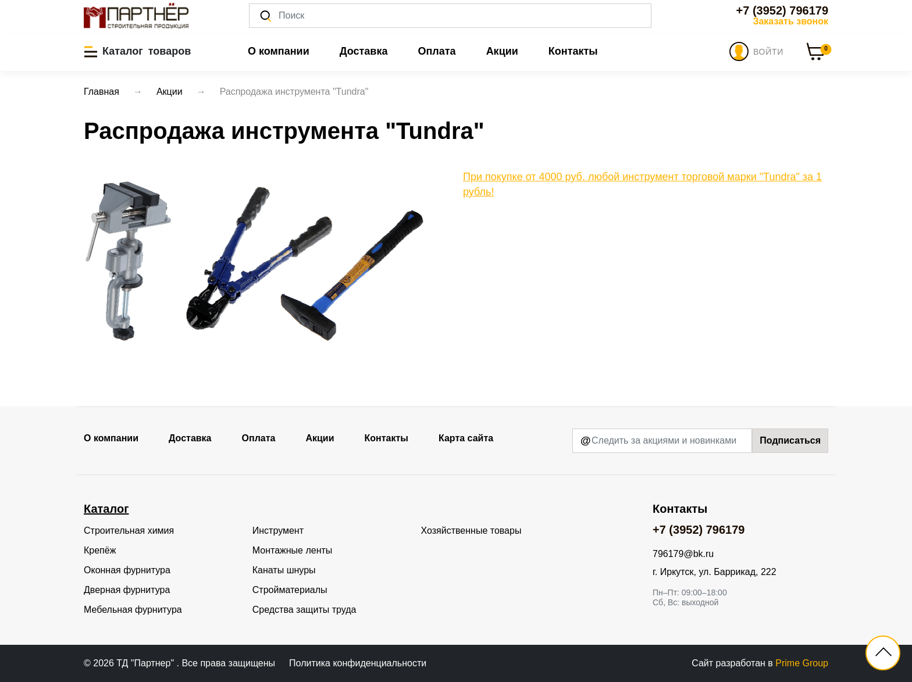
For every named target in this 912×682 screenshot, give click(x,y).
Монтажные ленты (292, 550)
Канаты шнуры (284, 570)
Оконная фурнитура (127, 570)
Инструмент (278, 530)
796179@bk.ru (683, 554)
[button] (137, 51)
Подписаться (790, 440)
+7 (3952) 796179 (782, 10)
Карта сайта (466, 438)
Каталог (106, 508)
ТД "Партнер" (146, 663)
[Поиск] (450, 15)
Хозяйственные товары (471, 530)
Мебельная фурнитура (133, 610)
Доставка (364, 51)
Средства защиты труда (304, 610)
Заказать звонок (790, 21)
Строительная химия (129, 530)
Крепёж (100, 550)
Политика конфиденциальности (357, 663)
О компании (278, 51)
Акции (502, 51)
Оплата (436, 51)
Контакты (573, 51)
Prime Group (801, 663)
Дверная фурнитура (127, 590)
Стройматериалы (289, 590)
